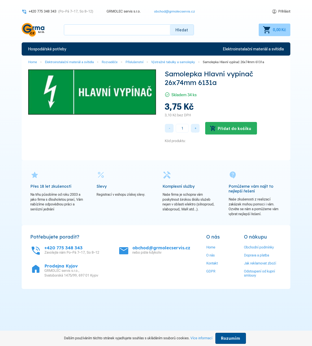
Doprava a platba (256, 255)
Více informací (201, 338)
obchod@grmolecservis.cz (174, 11)
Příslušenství (134, 62)
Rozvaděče (110, 62)
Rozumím (230, 338)
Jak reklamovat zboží (260, 263)
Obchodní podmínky (259, 247)
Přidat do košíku (234, 128)
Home (32, 62)
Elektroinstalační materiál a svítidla (69, 62)
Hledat (182, 30)
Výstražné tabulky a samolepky (173, 62)
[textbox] (129, 29)
